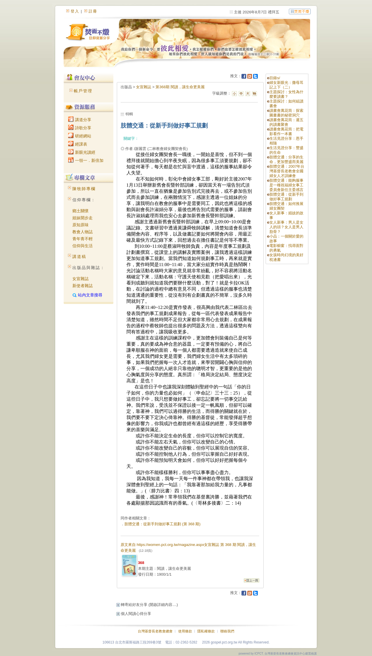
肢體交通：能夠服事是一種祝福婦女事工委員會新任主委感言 (286, 185)
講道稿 (79, 256)
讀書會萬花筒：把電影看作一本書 (286, 131)
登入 (75, 11)
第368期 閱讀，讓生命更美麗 (179, 87)
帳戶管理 (83, 91)
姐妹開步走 (82, 217)
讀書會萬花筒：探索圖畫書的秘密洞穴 (286, 112)
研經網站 (79, 136)
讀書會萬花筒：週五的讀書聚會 (286, 122)
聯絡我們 (227, 631)
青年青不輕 (82, 238)
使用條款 (185, 631)
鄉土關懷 (80, 210)
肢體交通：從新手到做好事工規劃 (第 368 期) (162, 524)
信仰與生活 (82, 245)
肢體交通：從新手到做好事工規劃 (286, 196)
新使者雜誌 (82, 285)
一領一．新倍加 (85, 160)
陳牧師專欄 (84, 188)
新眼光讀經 (81, 152)
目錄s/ (274, 78)
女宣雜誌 (80, 278)
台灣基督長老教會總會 (155, 631)
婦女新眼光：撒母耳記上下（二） (286, 84)
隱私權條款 (206, 631)
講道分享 (79, 119)
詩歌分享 (79, 127)
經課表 (77, 144)
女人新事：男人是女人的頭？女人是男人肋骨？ (286, 227)
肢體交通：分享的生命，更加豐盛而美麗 (286, 159)
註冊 (93, 11)
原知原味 (80, 224)
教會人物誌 (82, 231)
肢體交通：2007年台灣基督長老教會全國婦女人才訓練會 (286, 171)
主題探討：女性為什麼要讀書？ (286, 94)
